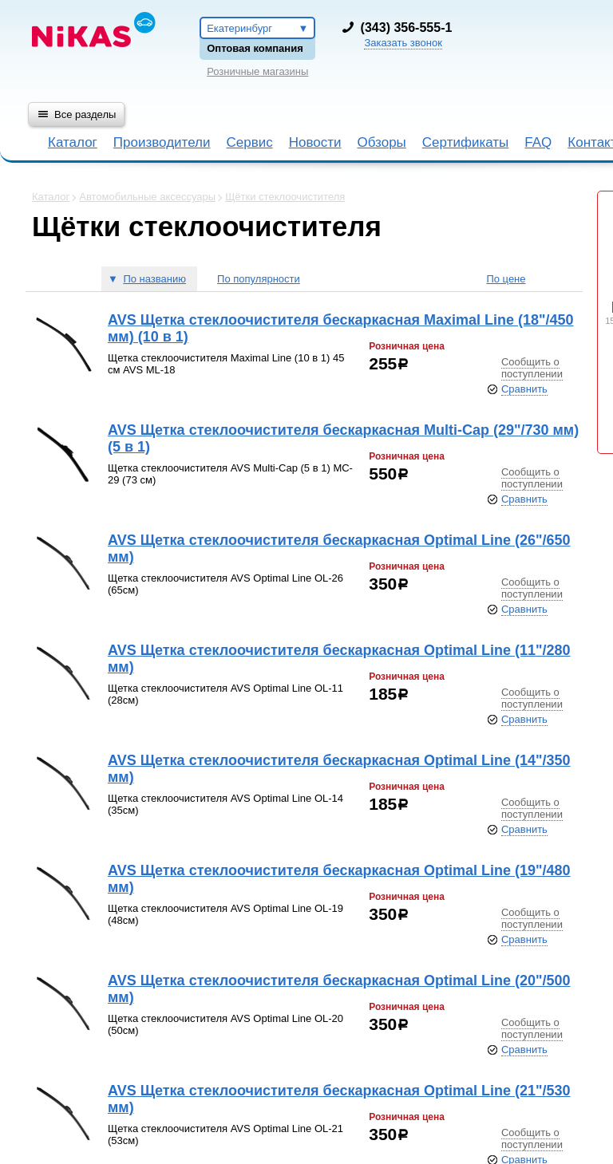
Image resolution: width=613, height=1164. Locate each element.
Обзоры (382, 142)
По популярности (258, 279)
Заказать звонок (402, 43)
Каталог (72, 142)
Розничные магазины (257, 71)
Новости (315, 142)
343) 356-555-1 (408, 27)
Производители (162, 142)
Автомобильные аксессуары (147, 197)
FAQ (538, 142)
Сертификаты (465, 142)
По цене (505, 279)
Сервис (249, 142)
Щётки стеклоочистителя (285, 197)
